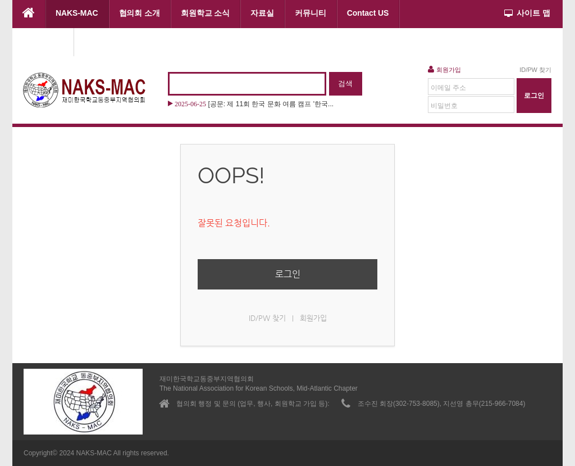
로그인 (287, 274)
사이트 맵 (527, 12)
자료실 (262, 12)
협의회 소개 (139, 12)
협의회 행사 (42, 41)
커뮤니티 (310, 12)
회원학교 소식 (205, 12)
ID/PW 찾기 (535, 69)
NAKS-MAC (77, 12)
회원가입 (444, 69)
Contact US (368, 12)
